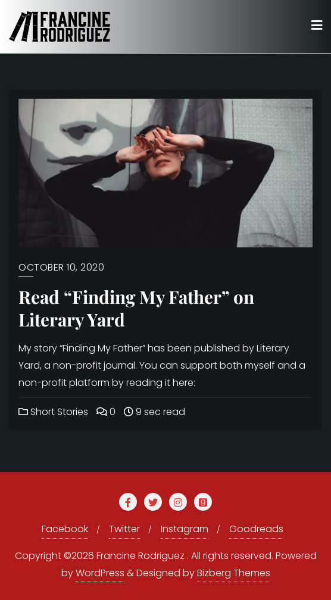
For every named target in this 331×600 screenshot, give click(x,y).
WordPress (100, 573)
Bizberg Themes (233, 573)
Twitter (124, 529)
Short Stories (53, 412)
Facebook (65, 529)
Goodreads (256, 529)
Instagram (184, 529)
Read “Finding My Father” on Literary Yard (136, 308)
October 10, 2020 (61, 267)
